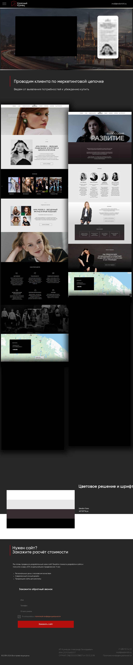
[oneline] (46, 611)
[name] (46, 600)
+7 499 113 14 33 (125, 649)
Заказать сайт (46, 624)
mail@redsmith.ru (124, 652)
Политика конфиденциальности (117, 656)
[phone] (46, 606)
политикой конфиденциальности (48, 616)
